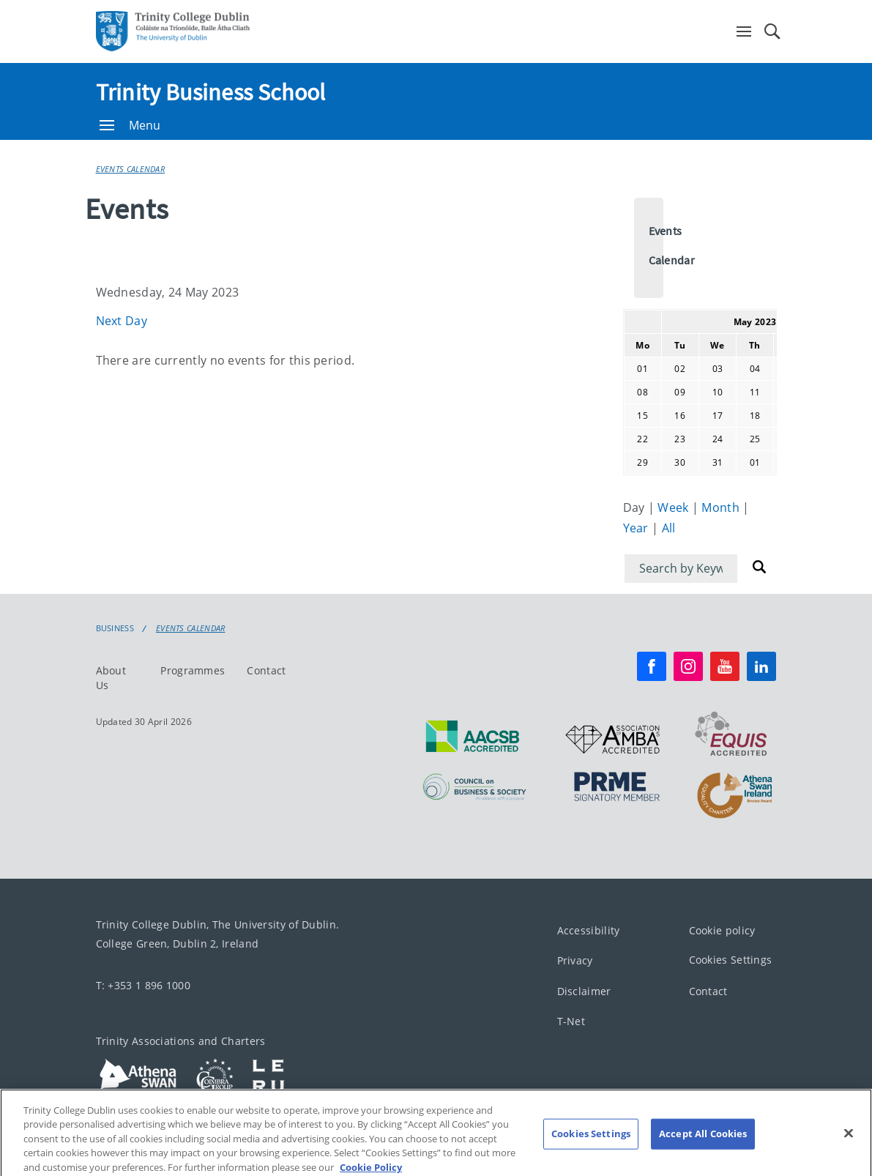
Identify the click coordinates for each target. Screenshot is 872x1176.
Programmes (192, 670)
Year (637, 528)
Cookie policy (722, 930)
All (669, 528)
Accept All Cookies (703, 1142)
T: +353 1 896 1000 (143, 985)
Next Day (121, 321)
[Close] (848, 1141)
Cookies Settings (730, 960)
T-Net (571, 1021)
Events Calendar (130, 168)
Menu (130, 125)
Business (115, 628)
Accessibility (588, 930)
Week (674, 507)
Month (721, 507)
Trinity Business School (211, 92)
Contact (266, 670)
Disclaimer (584, 991)
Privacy (575, 960)
